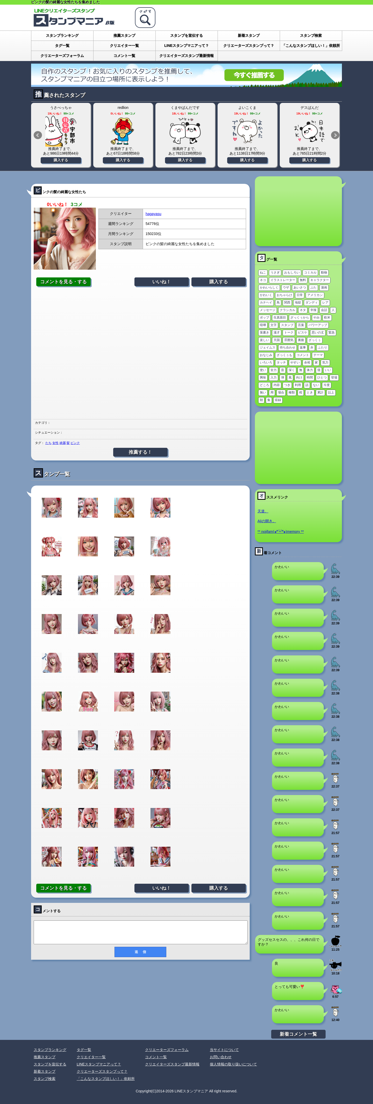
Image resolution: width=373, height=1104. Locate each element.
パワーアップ (318, 325)
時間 (310, 377)
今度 (327, 385)
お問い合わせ (221, 1057)
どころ (264, 385)
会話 (324, 310)
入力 (273, 377)
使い (263, 370)
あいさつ (299, 287)
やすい (295, 362)
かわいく (266, 295)
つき (287, 385)
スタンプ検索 (311, 35)
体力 (310, 370)
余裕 (307, 362)
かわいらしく (269, 287)
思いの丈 (318, 332)
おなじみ (266, 355)
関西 (287, 302)
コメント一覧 (124, 56)
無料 (303, 280)
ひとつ (322, 377)
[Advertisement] (140, 353)
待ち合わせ (287, 347)
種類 (292, 392)
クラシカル (287, 310)
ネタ (303, 310)
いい (328, 370)
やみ (316, 317)
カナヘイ (266, 302)
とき (310, 392)
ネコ (263, 280)
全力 (273, 370)
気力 (325, 362)
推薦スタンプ (124, 35)
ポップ (264, 317)
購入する (61, 160)
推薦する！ (140, 452)
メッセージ (267, 310)
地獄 (298, 302)
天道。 (262, 511)
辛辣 (313, 310)
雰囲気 (288, 340)
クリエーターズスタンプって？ (248, 45)
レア (325, 302)
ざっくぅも (284, 355)
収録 (278, 400)
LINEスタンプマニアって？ (186, 45)
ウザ (286, 287)
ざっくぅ (315, 340)
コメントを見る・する (63, 281)
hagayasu (153, 214)
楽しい (264, 340)
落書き (264, 332)
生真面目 (280, 317)
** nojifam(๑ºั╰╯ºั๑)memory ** (280, 532)
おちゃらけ (284, 295)
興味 (263, 377)
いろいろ (266, 362)
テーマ (318, 355)
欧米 (327, 317)
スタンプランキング (62, 35)
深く (292, 370)
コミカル (310, 272)
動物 (324, 272)
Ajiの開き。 (266, 521)
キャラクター (319, 280)
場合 (281, 392)
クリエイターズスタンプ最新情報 (186, 56)
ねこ (263, 272)
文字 (273, 325)
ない (316, 385)
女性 (55, 443)
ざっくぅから (299, 317)
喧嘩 (263, 325)
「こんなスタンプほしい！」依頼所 (311, 45)
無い (263, 392)
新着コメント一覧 (298, 1034)
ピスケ (302, 332)
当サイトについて (224, 1050)
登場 (334, 377)
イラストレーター (282, 280)
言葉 (301, 325)
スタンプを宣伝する (186, 35)
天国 (277, 340)
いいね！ (161, 281)
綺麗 (63, 443)
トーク (288, 332)
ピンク (75, 443)
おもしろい (292, 272)
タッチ (281, 362)
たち (48, 443)
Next (335, 135)
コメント (303, 355)
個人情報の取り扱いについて (233, 1064)
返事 (303, 347)
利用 (298, 385)
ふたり (322, 347)
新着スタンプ (249, 35)
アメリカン (315, 295)
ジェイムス (267, 347)
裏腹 (301, 340)
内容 (277, 385)
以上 (331, 392)
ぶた (313, 287)
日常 (300, 295)
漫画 (324, 287)
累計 (320, 392)
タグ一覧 (62, 45)
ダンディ (311, 302)
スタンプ (287, 325)
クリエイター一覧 (124, 45)
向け (299, 377)
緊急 (331, 332)
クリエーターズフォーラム (62, 56)
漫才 (277, 332)
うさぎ (275, 272)
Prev (38, 135)
